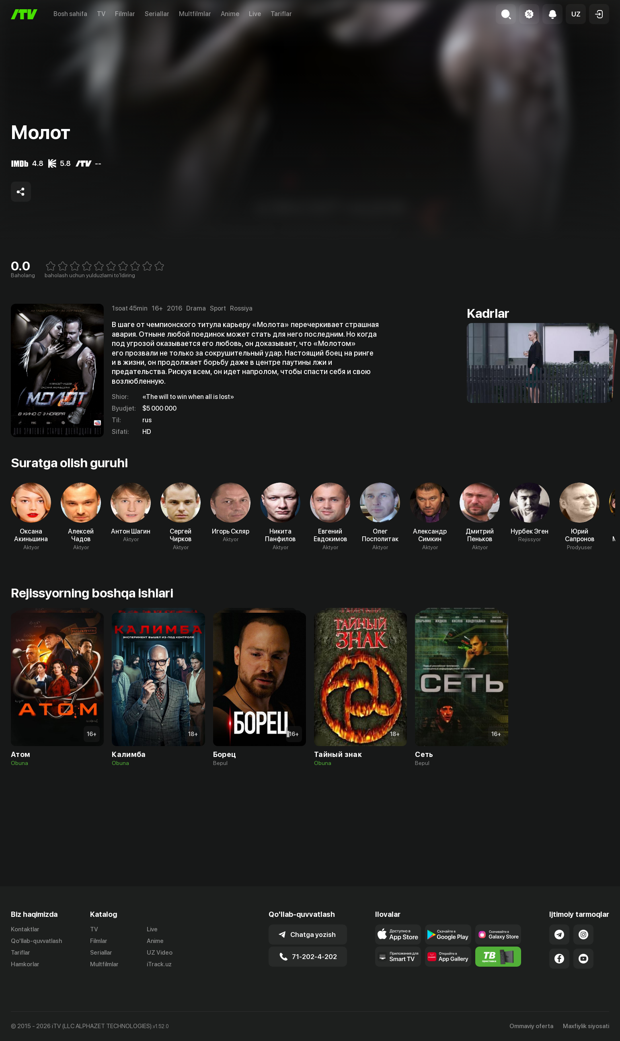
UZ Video (159, 952)
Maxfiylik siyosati (586, 1026)
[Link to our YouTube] (583, 959)
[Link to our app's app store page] (398, 934)
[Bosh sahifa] (24, 14)
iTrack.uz (159, 964)
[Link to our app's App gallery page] (448, 957)
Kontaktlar (25, 929)
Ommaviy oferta (531, 1026)
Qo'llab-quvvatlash (36, 941)
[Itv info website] (498, 957)
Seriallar (157, 14)
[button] (576, 14)
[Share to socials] (21, 192)
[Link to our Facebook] (559, 959)
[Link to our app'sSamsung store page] (498, 934)
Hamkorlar (25, 964)
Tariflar (281, 14)
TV (101, 14)
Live (255, 14)
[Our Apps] (398, 957)
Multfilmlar (195, 14)
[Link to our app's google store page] (448, 934)
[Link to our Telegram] (559, 934)
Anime (230, 14)
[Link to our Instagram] (583, 934)
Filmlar (125, 14)
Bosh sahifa (70, 14)
